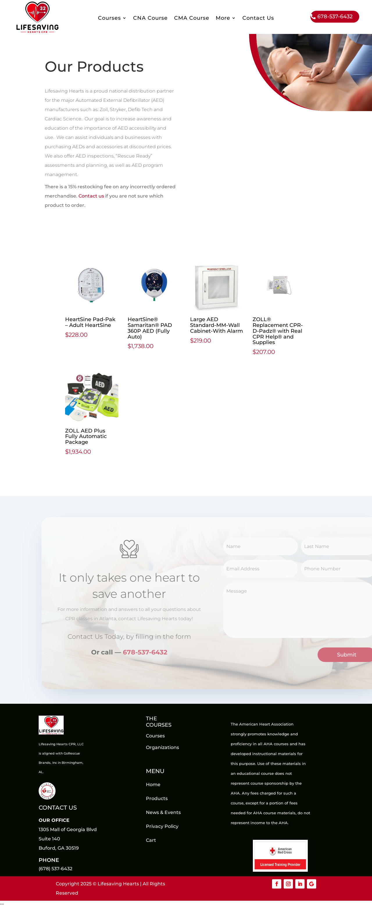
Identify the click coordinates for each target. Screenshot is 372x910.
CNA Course (150, 18)
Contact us (91, 196)
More (223, 18)
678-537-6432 (335, 16)
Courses (109, 18)
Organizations (162, 747)
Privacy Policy (162, 826)
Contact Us (258, 18)
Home (153, 784)
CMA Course (191, 18)
